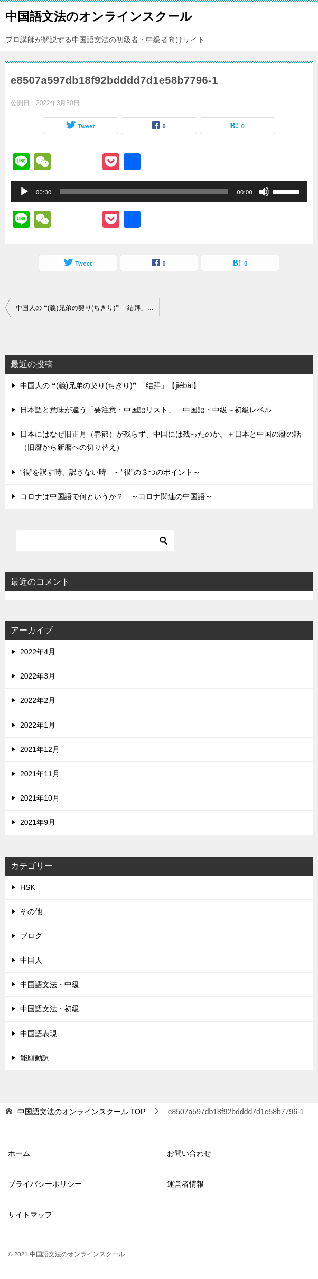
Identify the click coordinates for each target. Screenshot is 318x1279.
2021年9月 (37, 822)
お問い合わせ (189, 1153)
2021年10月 (40, 798)
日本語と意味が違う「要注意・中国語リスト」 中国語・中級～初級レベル (146, 410)
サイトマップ (30, 1214)
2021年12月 (40, 749)
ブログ (31, 936)
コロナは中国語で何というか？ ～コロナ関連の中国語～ (116, 496)
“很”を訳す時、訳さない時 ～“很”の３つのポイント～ (110, 472)
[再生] (24, 191)
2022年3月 (37, 676)
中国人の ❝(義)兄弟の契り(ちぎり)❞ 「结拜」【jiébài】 (87, 308)
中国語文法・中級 (49, 984)
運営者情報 (185, 1184)
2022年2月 (37, 700)
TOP (81, 1111)
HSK (27, 887)
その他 (31, 911)
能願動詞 (35, 1058)
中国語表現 (38, 1033)
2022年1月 (37, 725)
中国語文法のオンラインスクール (98, 15)
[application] (159, 191)
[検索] (95, 540)
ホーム (19, 1153)
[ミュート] (264, 191)
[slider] (144, 191)
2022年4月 (37, 651)
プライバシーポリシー (45, 1184)
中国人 (31, 960)
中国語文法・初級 (49, 1008)
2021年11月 (40, 773)
